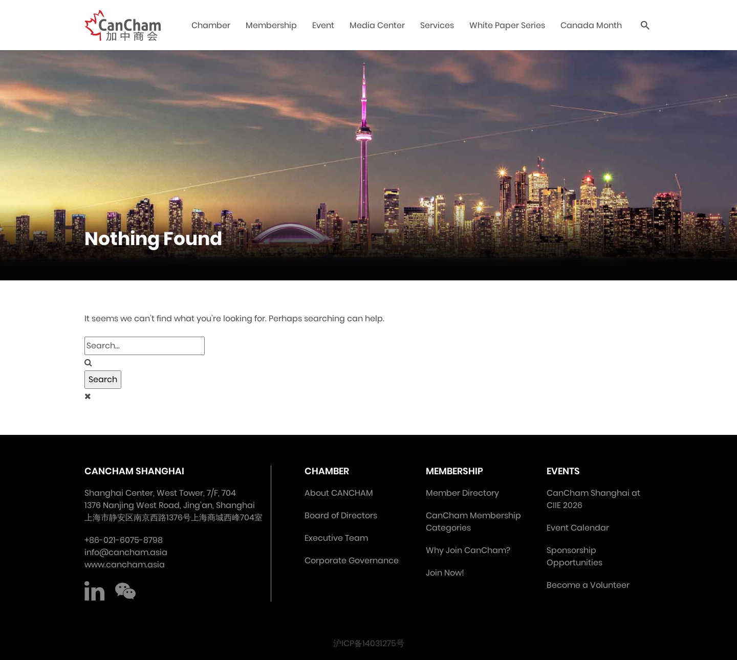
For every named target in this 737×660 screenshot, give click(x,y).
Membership (271, 25)
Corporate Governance (352, 560)
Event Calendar (578, 528)
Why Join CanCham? (468, 550)
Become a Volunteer (588, 585)
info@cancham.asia (125, 552)
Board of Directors (341, 515)
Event (323, 25)
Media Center (377, 25)
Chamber (210, 25)
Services (437, 25)
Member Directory (462, 493)
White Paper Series (507, 25)
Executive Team (336, 538)
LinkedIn (94, 591)
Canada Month (591, 25)
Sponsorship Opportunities (574, 556)
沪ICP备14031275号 (368, 643)
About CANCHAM (339, 493)
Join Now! (445, 573)
